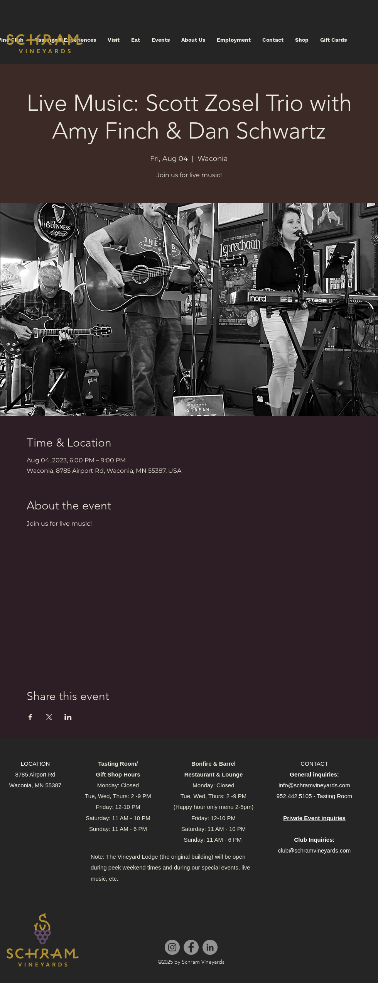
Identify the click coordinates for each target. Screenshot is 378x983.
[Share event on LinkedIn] (68, 717)
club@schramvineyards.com (314, 850)
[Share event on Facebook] (30, 717)
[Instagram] (172, 947)
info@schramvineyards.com (314, 785)
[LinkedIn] (210, 947)
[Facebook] (191, 947)
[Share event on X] (49, 717)
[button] (113, 40)
